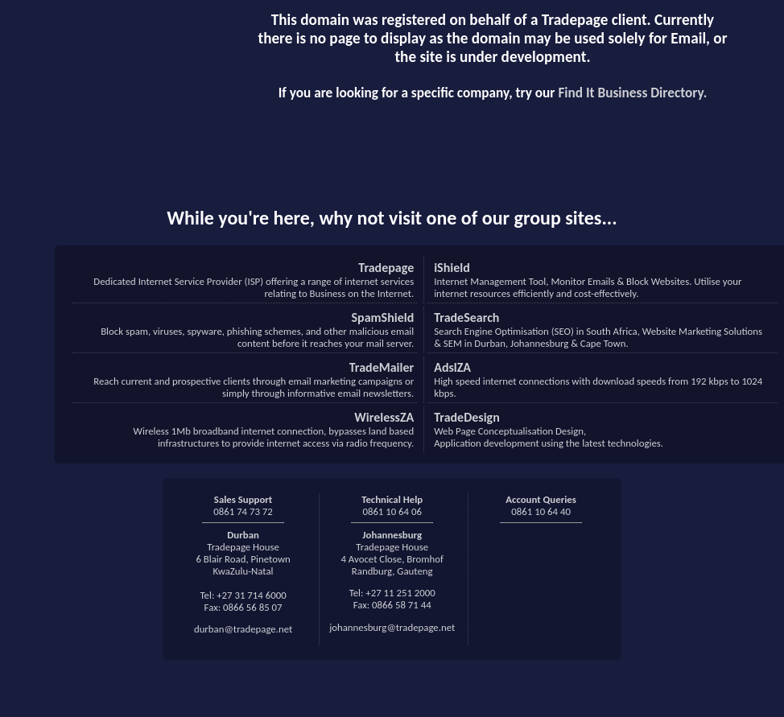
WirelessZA (384, 417)
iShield (452, 267)
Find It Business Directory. (632, 92)
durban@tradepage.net (243, 629)
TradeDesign (467, 417)
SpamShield (383, 317)
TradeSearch (466, 317)
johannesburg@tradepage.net (392, 627)
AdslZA (452, 367)
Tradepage (386, 267)
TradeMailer (381, 367)
